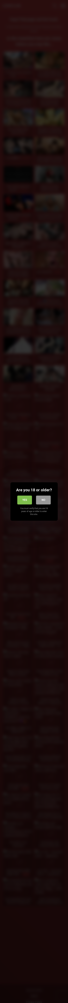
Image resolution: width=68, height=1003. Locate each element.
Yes (24, 500)
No (43, 500)
